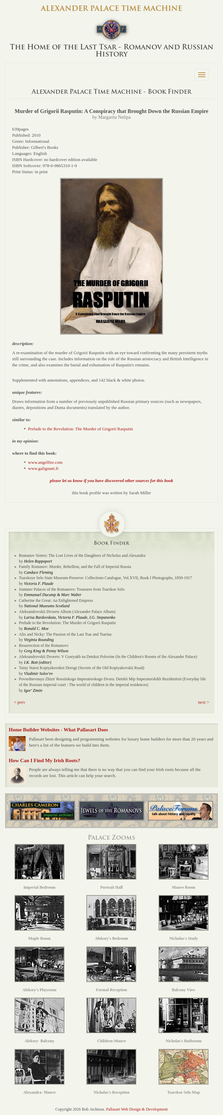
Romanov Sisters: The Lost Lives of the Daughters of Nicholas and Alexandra (82, 555)
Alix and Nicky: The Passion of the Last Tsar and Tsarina (65, 634)
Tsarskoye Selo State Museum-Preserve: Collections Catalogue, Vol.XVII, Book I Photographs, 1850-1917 (105, 577)
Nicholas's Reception (111, 1072)
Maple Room (39, 918)
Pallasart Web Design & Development (137, 1109)
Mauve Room (183, 867)
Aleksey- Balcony (39, 1020)
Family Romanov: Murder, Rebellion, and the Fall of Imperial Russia (75, 566)
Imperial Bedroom (39, 867)
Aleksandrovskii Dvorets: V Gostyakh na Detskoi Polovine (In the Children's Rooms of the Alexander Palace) (108, 656)
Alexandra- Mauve (39, 1072)
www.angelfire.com (45, 462)
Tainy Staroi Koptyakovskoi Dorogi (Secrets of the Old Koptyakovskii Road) (81, 667)
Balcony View (183, 969)
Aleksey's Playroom (39, 969)
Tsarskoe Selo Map (183, 1072)
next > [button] (203, 702)
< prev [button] (19, 702)
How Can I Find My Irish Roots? (44, 760)
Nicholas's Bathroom (183, 1020)
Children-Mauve (111, 1020)
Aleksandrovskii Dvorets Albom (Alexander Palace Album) (67, 611)
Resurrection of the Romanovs (43, 645)
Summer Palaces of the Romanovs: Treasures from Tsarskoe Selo (71, 589)
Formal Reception (111, 969)
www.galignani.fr (43, 468)
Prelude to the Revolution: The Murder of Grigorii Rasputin (80, 428)
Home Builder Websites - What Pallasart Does (58, 729)
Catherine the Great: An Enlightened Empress (56, 600)
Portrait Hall (111, 867)
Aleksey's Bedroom (111, 918)
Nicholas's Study (183, 918)
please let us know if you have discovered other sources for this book (111, 480)
